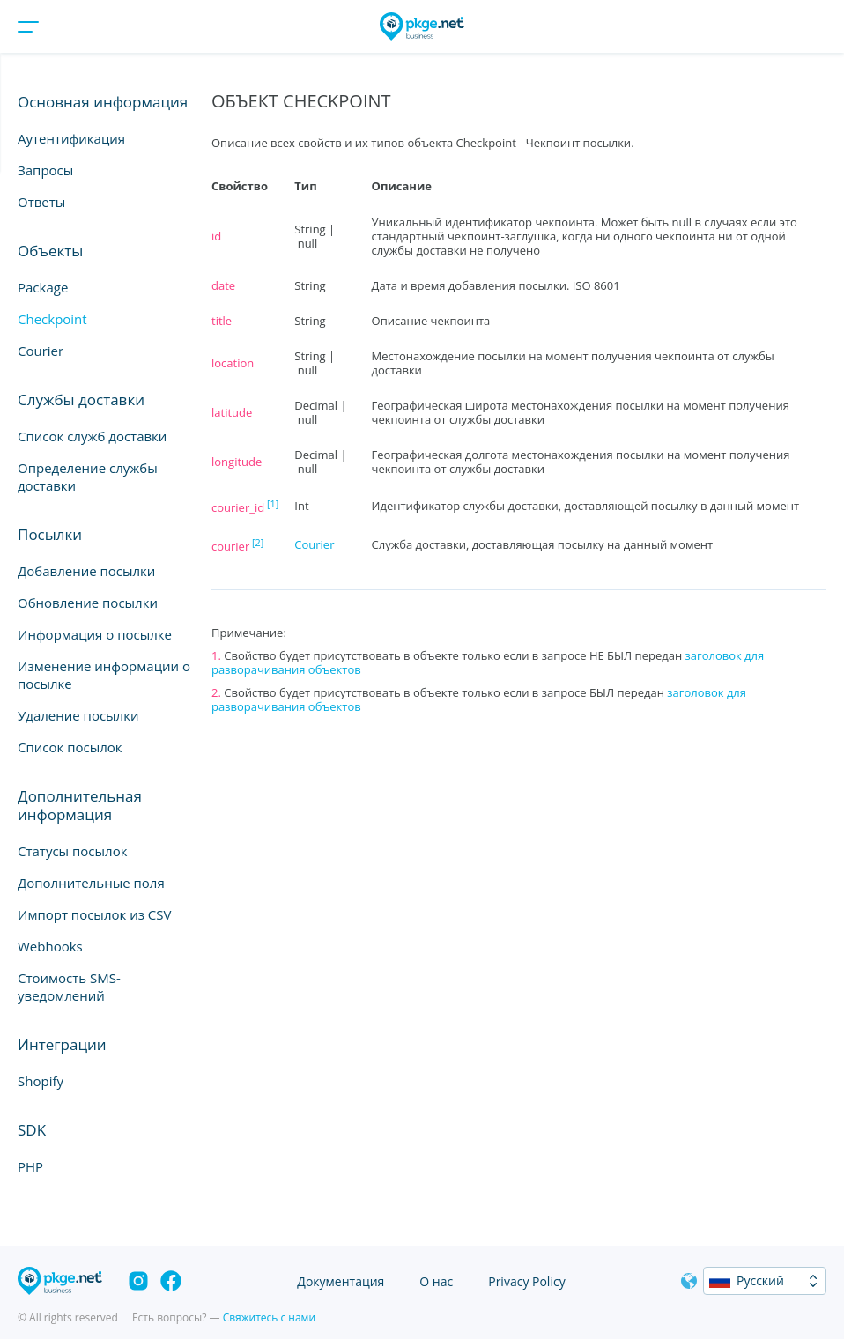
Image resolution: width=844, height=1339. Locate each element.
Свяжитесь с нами (269, 1317)
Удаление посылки (78, 715)
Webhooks (50, 946)
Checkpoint (52, 319)
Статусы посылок (72, 851)
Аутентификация (71, 138)
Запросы (45, 170)
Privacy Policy (526, 1281)
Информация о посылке (95, 634)
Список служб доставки (92, 436)
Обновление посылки (88, 602)
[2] (257, 542)
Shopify (40, 1081)
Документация (340, 1281)
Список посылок (70, 747)
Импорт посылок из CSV (94, 914)
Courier (40, 350)
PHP (30, 1166)
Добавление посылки (86, 571)
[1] (272, 503)
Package (43, 287)
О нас (436, 1281)
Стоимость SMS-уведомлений (69, 986)
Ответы (41, 202)
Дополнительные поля (91, 882)
